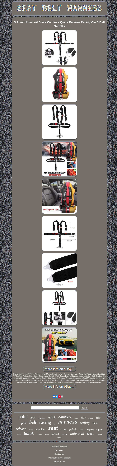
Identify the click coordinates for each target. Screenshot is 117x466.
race (47, 435)
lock (32, 417)
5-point (99, 429)
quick (52, 417)
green (90, 418)
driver (31, 430)
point (23, 416)
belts (90, 434)
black (29, 433)
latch (40, 435)
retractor (41, 418)
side (98, 417)
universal (77, 434)
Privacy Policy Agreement (59, 458)
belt (32, 422)
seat (53, 428)
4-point (99, 435)
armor (59, 437)
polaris (73, 429)
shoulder (40, 429)
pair (23, 423)
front (64, 429)
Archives (59, 450)
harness (67, 422)
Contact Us (59, 454)
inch (81, 430)
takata (19, 435)
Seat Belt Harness (59, 447)
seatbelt (65, 435)
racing (45, 422)
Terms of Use (59, 462)
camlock (64, 417)
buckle (76, 418)
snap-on (90, 429)
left (54, 424)
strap (83, 417)
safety (85, 422)
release (21, 429)
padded (55, 434)
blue (95, 423)
